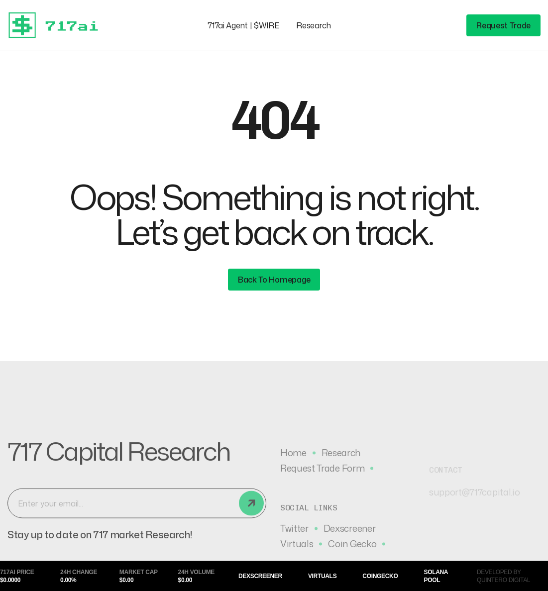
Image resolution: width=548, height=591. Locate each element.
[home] (57, 25)
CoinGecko (380, 576)
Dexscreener (260, 576)
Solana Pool (435, 576)
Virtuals (322, 576)
